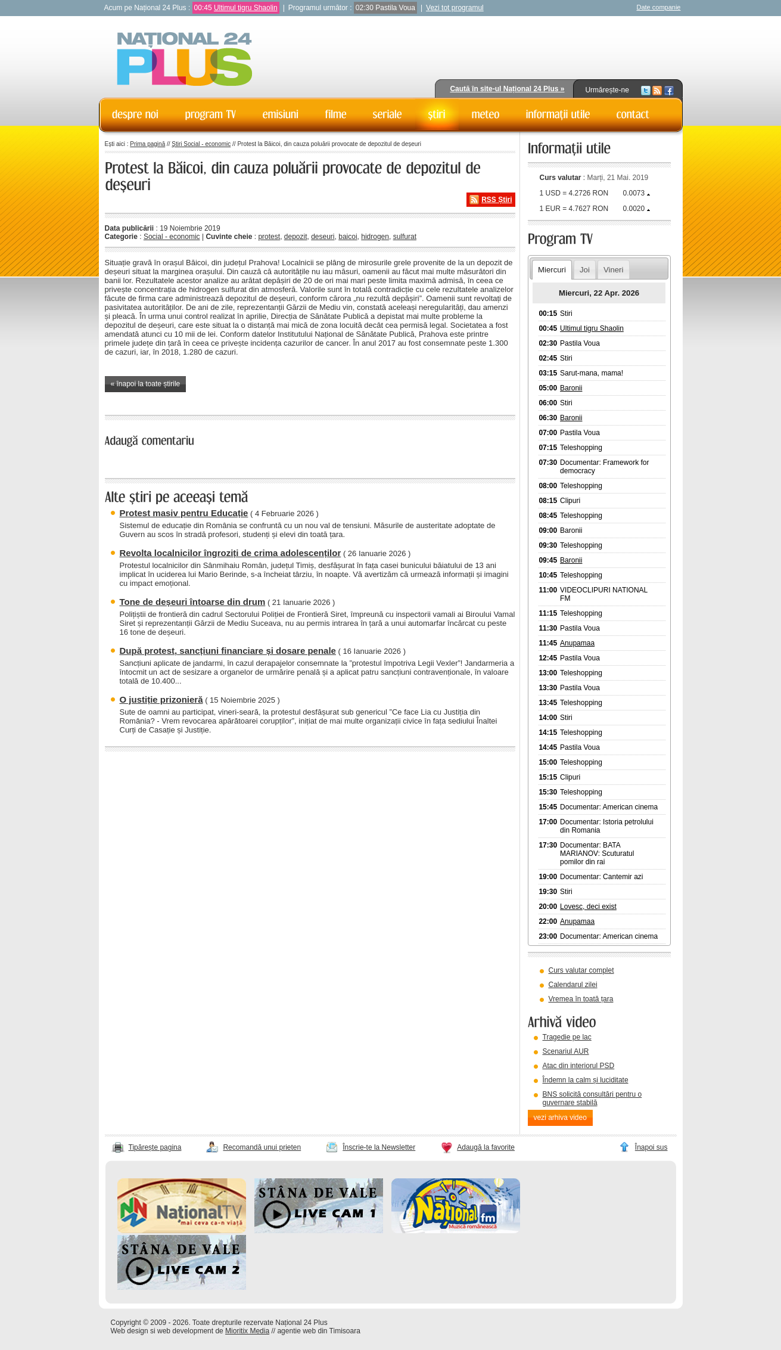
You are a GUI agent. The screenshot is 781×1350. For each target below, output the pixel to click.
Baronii (571, 388)
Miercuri (552, 269)
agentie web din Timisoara (318, 1331)
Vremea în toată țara (581, 999)
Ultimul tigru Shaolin (246, 8)
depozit (295, 236)
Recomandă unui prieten (262, 1147)
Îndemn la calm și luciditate (585, 1080)
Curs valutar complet (581, 970)
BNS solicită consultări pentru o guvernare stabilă (592, 1098)
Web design (129, 1331)
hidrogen (375, 236)
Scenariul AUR (566, 1051)
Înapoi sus (651, 1147)
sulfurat (404, 236)
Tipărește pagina (155, 1147)
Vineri (613, 269)
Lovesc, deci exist (588, 906)
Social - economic (172, 236)
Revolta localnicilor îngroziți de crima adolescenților (230, 553)
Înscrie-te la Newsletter (379, 1147)
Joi (585, 269)
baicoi (347, 236)
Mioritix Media (247, 1331)
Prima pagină (147, 144)
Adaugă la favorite (486, 1147)
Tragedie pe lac (567, 1037)
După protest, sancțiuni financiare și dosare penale (228, 650)
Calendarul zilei (573, 984)
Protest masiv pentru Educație (184, 513)
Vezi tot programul (455, 8)
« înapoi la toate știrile (146, 384)
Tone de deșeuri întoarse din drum (193, 602)
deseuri (322, 236)
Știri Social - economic (201, 144)
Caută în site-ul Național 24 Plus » (507, 89)
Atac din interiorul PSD (579, 1066)
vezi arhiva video (560, 1117)
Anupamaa (577, 643)
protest (269, 236)
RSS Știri (496, 199)
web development (185, 1331)
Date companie (659, 7)
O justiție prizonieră (161, 699)
